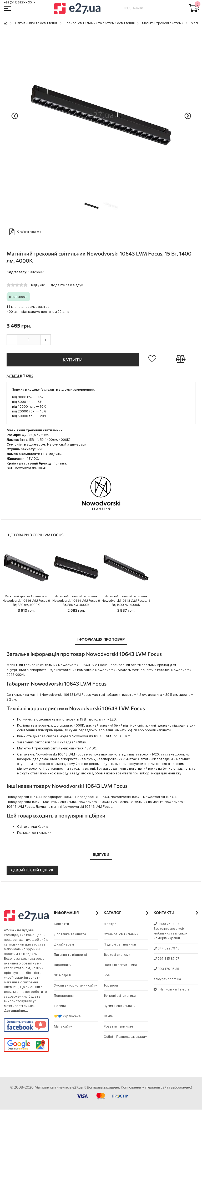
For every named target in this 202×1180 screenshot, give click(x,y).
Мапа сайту (63, 1026)
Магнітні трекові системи (162, 23)
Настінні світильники (120, 965)
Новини (60, 1006)
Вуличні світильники (119, 1006)
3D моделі (62, 975)
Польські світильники (34, 833)
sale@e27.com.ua (167, 979)
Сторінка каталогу (25, 231)
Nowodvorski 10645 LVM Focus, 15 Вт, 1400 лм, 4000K (126, 600)
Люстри (110, 924)
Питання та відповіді (70, 955)
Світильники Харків (32, 827)
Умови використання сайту (75, 985)
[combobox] (152, 8)
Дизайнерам (64, 944)
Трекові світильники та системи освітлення (100, 23)
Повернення (64, 996)
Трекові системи (117, 955)
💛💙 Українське (67, 1016)
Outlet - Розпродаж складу (125, 1037)
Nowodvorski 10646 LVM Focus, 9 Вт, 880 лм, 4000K (26, 600)
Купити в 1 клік (20, 375)
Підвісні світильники (120, 944)
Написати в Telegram (173, 989)
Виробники (63, 965)
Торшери (111, 985)
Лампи (109, 1016)
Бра (107, 975)
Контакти (61, 924)
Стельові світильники (121, 934)
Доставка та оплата (70, 934)
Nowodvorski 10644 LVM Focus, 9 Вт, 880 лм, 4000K (76, 600)
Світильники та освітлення (36, 23)
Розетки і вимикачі (119, 1026)
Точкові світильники (120, 996)
